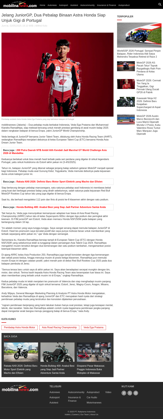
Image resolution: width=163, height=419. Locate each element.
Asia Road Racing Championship (59, 327)
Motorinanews (94, 402)
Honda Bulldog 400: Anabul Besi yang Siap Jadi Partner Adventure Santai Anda (61, 207)
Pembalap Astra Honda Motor (19, 327)
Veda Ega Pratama (93, 327)
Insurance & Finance (106, 5)
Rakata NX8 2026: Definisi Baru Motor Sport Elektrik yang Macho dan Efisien (59, 181)
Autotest (74, 5)
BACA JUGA (10, 336)
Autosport (63, 5)
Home (42, 5)
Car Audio (92, 397)
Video (108, 392)
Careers (75, 414)
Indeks (67, 414)
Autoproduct (124, 5)
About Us (94, 414)
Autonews (52, 5)
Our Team (84, 414)
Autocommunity (87, 5)
